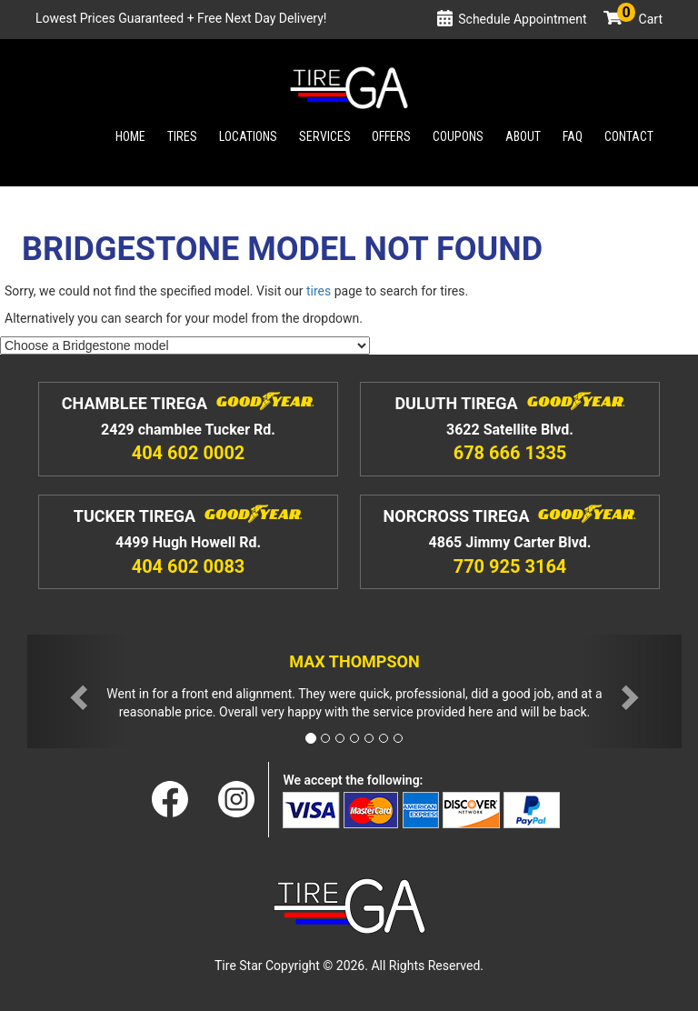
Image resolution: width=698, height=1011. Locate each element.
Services (325, 136)
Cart (640, 19)
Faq (573, 136)
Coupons (458, 136)
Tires (182, 136)
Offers (391, 136)
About (523, 136)
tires (318, 291)
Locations (248, 136)
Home (130, 136)
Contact (628, 136)
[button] (76, 691)
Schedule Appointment (522, 19)
